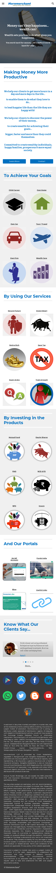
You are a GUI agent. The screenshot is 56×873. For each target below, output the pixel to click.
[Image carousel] (28, 651)
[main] (28, 35)
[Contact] (41, 161)
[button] (3, 3)
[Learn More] (14, 161)
